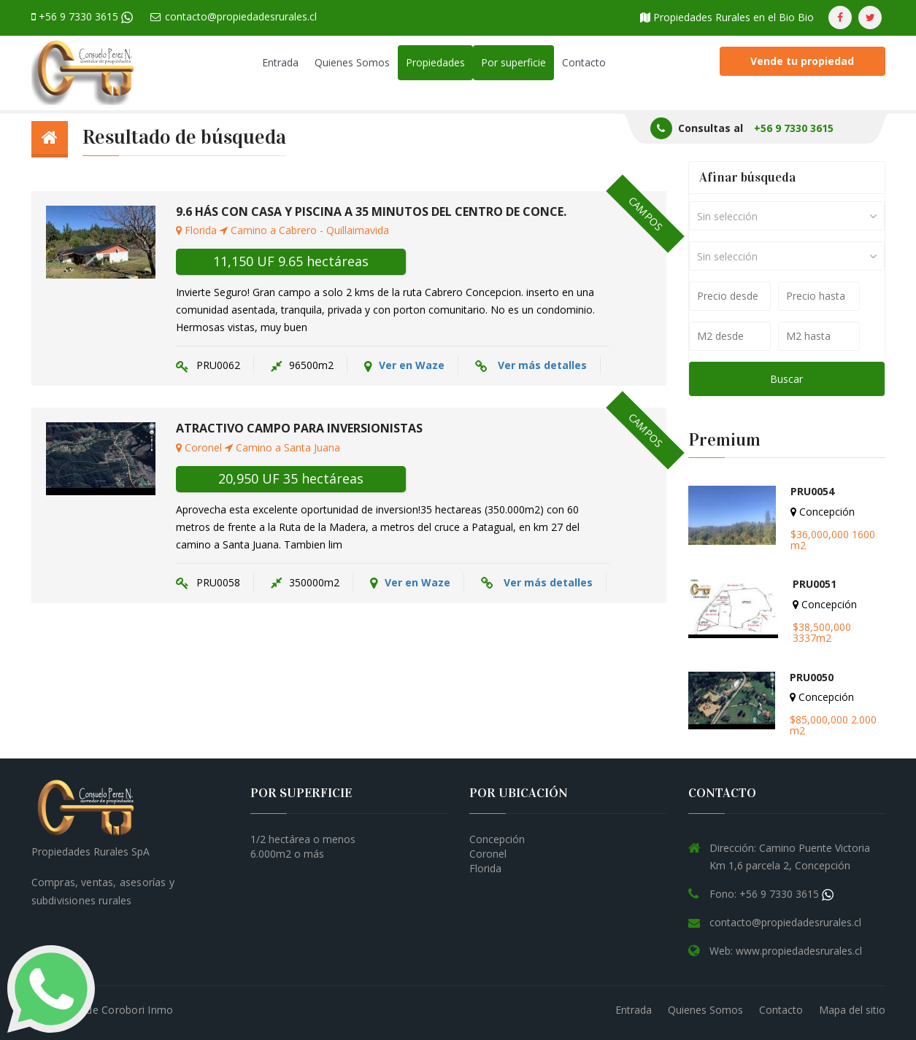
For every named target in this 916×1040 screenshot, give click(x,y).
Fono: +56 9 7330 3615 (771, 894)
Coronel (488, 854)
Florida (485, 868)
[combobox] (787, 216)
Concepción (497, 839)
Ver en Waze (404, 365)
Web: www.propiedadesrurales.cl (785, 951)
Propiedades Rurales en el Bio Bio (727, 17)
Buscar (786, 379)
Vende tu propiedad (802, 61)
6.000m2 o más (287, 854)
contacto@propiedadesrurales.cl (233, 16)
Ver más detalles (542, 365)
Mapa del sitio (852, 1010)
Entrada (280, 62)
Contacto (584, 62)
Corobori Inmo (137, 1010)
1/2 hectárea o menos (302, 839)
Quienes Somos (352, 62)
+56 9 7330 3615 (82, 16)
